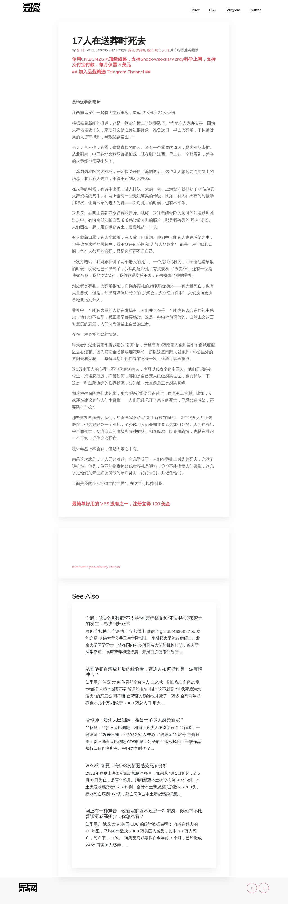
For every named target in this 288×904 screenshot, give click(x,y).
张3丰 (81, 50)
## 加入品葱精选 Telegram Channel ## (111, 71)
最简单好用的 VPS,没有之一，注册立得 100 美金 (121, 503)
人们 (165, 50)
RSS (212, 10)
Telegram (232, 10)
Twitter (255, 10)
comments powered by (96, 567)
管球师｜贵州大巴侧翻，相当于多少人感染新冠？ (135, 720)
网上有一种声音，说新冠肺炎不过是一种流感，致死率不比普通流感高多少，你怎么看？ (144, 813)
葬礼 (131, 50)
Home (195, 10)
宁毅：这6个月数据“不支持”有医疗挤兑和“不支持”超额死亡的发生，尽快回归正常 (144, 620)
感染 (150, 50)
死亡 (158, 50)
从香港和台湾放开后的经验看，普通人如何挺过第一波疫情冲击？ (144, 671)
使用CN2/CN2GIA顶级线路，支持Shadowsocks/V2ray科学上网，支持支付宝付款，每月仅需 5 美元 (144, 61)
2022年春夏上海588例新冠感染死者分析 (126, 765)
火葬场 (141, 50)
